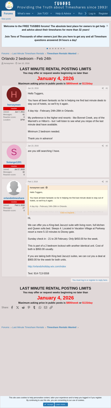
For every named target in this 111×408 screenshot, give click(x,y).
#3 (107, 182)
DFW (22, 120)
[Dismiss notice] (106, 26)
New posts (6, 19)
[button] (32, 14)
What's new (24, 13)
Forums (8, 13)
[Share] (103, 88)
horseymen (9, 63)
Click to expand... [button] (68, 212)
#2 (107, 146)
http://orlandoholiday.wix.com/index (47, 266)
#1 (107, 88)
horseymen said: (37, 187)
